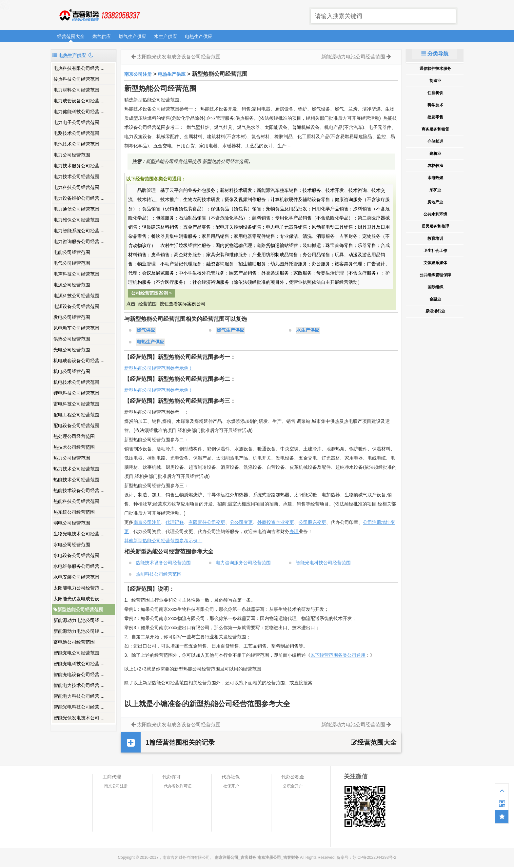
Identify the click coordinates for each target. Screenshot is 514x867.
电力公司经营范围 (71, 154)
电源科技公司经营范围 (76, 295)
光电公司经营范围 (71, 349)
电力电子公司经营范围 (76, 122)
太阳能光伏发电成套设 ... (79, 598)
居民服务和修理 (435, 226)
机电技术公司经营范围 (76, 382)
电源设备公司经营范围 (76, 306)
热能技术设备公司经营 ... (79, 490)
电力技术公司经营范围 (76, 176)
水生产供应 (165, 36)
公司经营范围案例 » (151, 293)
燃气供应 (101, 36)
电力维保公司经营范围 (76, 219)
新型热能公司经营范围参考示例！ (158, 368)
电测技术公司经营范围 (76, 133)
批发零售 (435, 117)
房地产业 (435, 202)
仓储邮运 (435, 141)
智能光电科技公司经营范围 (323, 562)
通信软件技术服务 (435, 68)
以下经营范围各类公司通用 (338, 655)
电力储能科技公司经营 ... (79, 111)
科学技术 (435, 105)
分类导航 (434, 53)
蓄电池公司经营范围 (74, 642)
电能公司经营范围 (71, 252)
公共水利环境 (435, 214)
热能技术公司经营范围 (76, 479)
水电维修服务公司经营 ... (79, 566)
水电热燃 (435, 177)
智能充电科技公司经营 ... (79, 663)
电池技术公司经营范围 (76, 144)
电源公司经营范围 (71, 284)
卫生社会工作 (435, 250)
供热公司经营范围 (71, 338)
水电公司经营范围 (71, 544)
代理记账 (175, 522)
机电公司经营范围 (71, 371)
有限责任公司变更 (206, 522)
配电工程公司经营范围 (76, 414)
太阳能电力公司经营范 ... (79, 587)
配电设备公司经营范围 (76, 425)
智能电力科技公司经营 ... (79, 696)
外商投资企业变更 (275, 522)
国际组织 (435, 287)
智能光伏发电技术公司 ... (79, 717)
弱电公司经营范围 (71, 523)
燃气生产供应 (132, 36)
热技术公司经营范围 (74, 447)
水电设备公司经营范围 (76, 555)
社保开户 (231, 786)
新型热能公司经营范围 (78, 609)
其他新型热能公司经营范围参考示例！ (163, 540)
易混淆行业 (435, 311)
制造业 (435, 80)
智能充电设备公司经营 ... (79, 674)
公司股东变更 (312, 522)
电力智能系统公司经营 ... (79, 230)
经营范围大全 (71, 36)
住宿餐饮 (435, 93)
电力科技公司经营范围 (76, 187)
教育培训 (435, 238)
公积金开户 (293, 786)
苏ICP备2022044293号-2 (374, 857)
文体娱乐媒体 (435, 262)
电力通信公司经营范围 (76, 209)
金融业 (435, 299)
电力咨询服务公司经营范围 (243, 562)
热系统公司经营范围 (74, 512)
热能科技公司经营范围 (76, 501)
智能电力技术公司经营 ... (79, 685)
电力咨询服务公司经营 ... (79, 241)
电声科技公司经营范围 (76, 274)
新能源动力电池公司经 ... (79, 620)
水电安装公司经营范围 (76, 577)
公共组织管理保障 (435, 275)
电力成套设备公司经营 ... (79, 100)
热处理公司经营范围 (74, 436)
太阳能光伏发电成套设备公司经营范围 (179, 56)
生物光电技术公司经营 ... (79, 533)
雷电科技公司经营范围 (76, 403)
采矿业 (435, 190)
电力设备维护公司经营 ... (79, 198)
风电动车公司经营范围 (76, 328)
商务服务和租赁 (435, 129)
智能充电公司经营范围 (76, 652)
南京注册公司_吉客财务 (99, 15)
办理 (294, 531)
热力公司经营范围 (71, 458)
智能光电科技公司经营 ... (79, 707)
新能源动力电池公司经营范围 (353, 56)
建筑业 (435, 153)
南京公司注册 (138, 74)
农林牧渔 (435, 165)
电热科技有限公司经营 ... (79, 68)
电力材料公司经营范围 (76, 90)
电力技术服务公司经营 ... (79, 165)
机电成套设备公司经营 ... (79, 360)
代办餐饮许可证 (177, 786)
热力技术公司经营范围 (76, 468)
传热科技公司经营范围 (76, 79)
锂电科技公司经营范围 (76, 393)
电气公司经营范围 (71, 263)
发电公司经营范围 (71, 317)
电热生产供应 (198, 36)
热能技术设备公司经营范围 (163, 562)
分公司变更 (241, 522)
